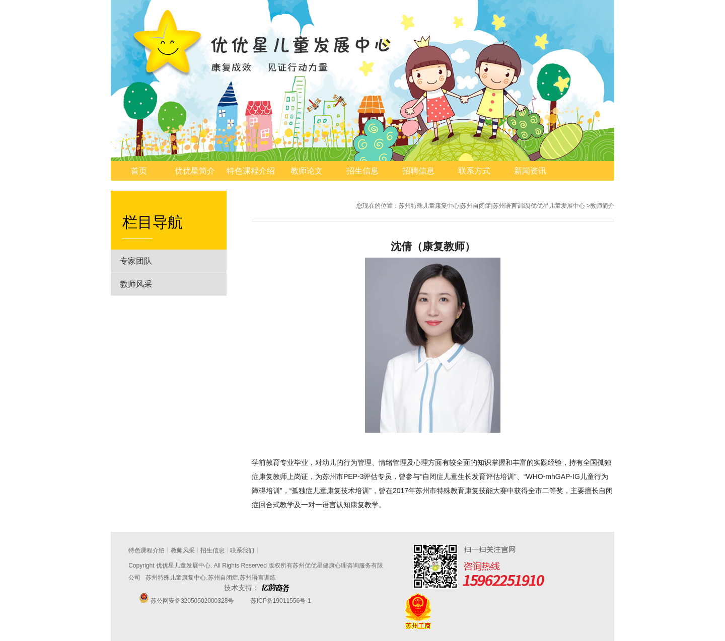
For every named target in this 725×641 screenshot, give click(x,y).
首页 (139, 171)
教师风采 (136, 284)
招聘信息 (418, 171)
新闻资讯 (530, 171)
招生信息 (362, 171)
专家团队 (136, 261)
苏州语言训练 (258, 577)
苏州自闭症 (223, 577)
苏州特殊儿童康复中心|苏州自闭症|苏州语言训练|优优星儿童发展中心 (492, 205)
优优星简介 (195, 171)
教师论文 (307, 171)
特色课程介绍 (251, 171)
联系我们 (242, 550)
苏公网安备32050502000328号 (191, 600)
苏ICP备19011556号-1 (280, 600)
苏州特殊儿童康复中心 (176, 577)
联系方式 (474, 171)
